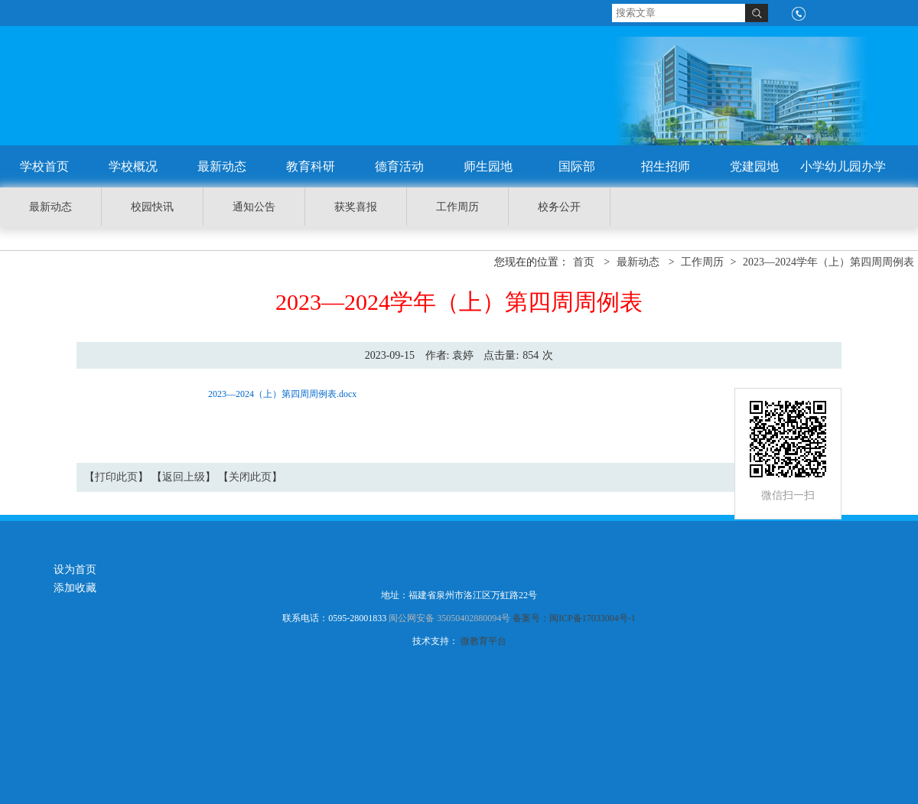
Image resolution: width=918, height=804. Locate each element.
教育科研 (310, 166)
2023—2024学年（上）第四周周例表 (828, 262)
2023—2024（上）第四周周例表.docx (282, 394)
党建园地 (754, 166)
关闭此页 (250, 477)
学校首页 (44, 166)
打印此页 (116, 477)
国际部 (576, 166)
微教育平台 (483, 641)
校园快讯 (152, 207)
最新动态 (221, 166)
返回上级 (183, 477)
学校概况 (133, 166)
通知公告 (254, 207)
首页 (583, 262)
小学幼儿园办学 (843, 166)
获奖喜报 (355, 207)
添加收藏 (75, 588)
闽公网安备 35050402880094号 (449, 618)
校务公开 (559, 207)
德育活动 (399, 166)
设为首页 (75, 569)
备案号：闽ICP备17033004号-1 (574, 618)
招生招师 (665, 166)
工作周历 (457, 207)
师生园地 (488, 166)
